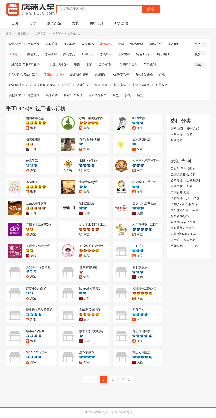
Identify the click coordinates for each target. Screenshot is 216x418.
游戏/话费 (15, 44)
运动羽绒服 (193, 180)
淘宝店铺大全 (93, 412)
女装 (75, 23)
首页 (14, 23)
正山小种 (192, 246)
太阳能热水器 (180, 210)
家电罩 (66, 84)
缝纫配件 (101, 74)
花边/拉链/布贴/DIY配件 (24, 64)
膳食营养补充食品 (183, 228)
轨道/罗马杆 (121, 74)
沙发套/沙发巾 (18, 84)
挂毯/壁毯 (104, 64)
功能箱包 (177, 246)
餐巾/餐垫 (120, 84)
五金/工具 (87, 54)
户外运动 (121, 23)
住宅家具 (33, 54)
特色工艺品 (143, 54)
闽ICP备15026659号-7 (117, 412)
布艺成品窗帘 (98, 95)
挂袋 (128, 95)
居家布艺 (40, 33)
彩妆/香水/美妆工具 (183, 234)
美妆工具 (96, 23)
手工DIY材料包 (54, 74)
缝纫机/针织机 (79, 74)
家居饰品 (106, 54)
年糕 (195, 210)
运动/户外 (155, 44)
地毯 (77, 64)
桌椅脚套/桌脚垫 (44, 84)
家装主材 (51, 54)
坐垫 (116, 95)
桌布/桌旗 (101, 84)
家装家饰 (23, 33)
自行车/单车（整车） (184, 168)
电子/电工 (163, 54)
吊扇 (196, 198)
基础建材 (124, 54)
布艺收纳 (161, 84)
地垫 (89, 64)
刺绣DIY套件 (141, 84)
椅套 (140, 95)
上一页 (90, 379)
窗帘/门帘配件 (73, 95)
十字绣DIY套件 (127, 64)
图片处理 (177, 180)
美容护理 (52, 44)
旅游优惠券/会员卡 (183, 174)
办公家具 (69, 54)
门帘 (162, 74)
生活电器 (177, 140)
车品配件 (174, 44)
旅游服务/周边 (180, 192)
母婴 (32, 23)
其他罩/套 (15, 95)
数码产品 (54, 23)
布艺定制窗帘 (144, 74)
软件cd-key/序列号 (183, 222)
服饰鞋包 (70, 44)
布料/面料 (149, 64)
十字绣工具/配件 (57, 64)
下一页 (126, 379)
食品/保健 (136, 44)
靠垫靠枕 (34, 95)
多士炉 (175, 240)
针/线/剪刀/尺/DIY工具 (23, 74)
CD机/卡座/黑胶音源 (184, 204)
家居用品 (88, 44)
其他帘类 (52, 95)
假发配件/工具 (180, 198)
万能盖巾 (83, 84)
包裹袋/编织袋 (180, 216)
